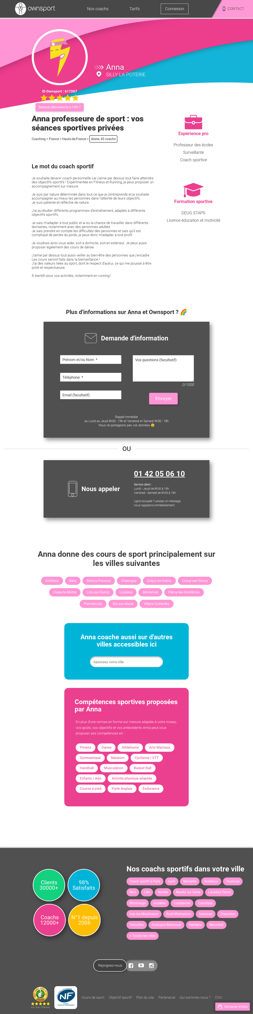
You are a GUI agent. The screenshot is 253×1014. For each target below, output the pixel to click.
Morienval (150, 592)
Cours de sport (92, 997)
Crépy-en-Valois (159, 581)
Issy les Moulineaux (144, 914)
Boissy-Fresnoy (99, 581)
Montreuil (216, 925)
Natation (117, 758)
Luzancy (126, 592)
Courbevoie (182, 903)
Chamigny (129, 581)
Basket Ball (142, 768)
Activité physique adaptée (132, 778)
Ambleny (52, 581)
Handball (87, 768)
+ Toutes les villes (143, 936)
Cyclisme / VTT (147, 758)
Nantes (163, 892)
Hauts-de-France (74, 139)
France (54, 139)
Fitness (85, 747)
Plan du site (145, 997)
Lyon (171, 881)
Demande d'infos (233, 1006)
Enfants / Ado (90, 778)
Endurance (151, 788)
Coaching (39, 139)
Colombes (205, 903)
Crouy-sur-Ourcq (195, 581)
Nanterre (195, 925)
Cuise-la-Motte (64, 592)
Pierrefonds (93, 604)
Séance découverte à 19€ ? (60, 107)
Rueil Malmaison (178, 914)
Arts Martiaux (159, 747)
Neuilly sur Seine (188, 892)
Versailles (137, 925)
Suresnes (205, 914)
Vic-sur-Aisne (123, 604)
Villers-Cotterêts (156, 604)
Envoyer (163, 398)
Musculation (113, 768)
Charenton (227, 914)
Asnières (159, 903)
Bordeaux (211, 881)
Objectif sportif (120, 997)
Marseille (189, 881)
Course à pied (90, 788)
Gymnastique (90, 758)
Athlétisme (130, 747)
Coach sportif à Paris (145, 881)
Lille (147, 892)
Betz (72, 581)
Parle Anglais (122, 788)
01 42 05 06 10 (159, 473)
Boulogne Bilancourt (166, 925)
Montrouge (138, 903)
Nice (133, 892)
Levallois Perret (219, 892)
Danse (106, 747)
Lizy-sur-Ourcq (98, 592)
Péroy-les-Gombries (184, 592)
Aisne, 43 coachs (103, 139)
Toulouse (233, 881)
